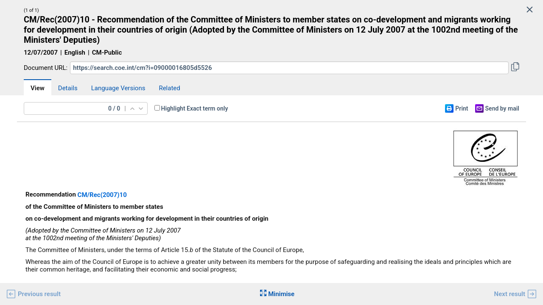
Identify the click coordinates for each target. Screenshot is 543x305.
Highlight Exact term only (194, 108)
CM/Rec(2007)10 (102, 195)
